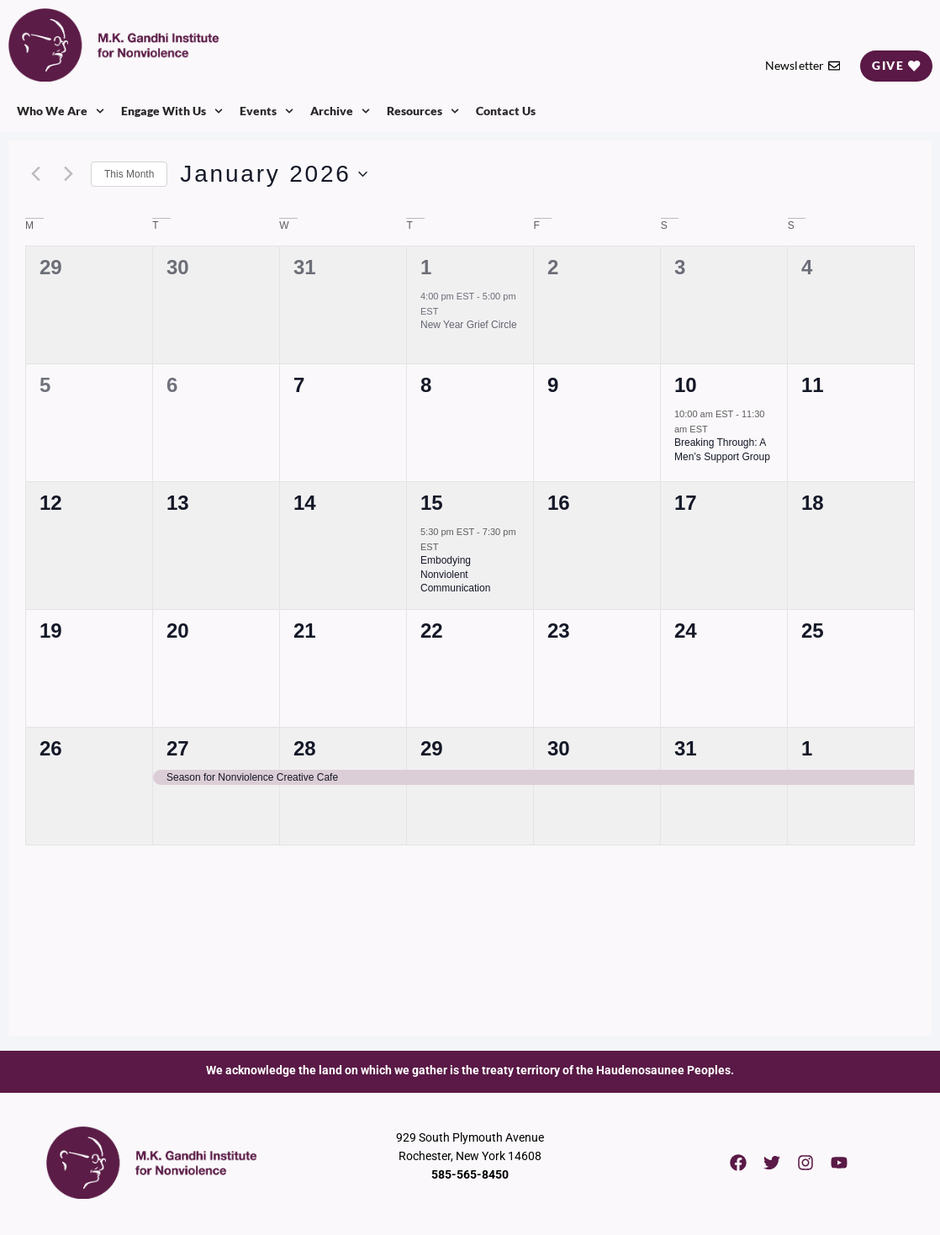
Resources (423, 111)
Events (266, 111)
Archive (340, 111)
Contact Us (506, 110)
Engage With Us (172, 111)
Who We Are (60, 111)
